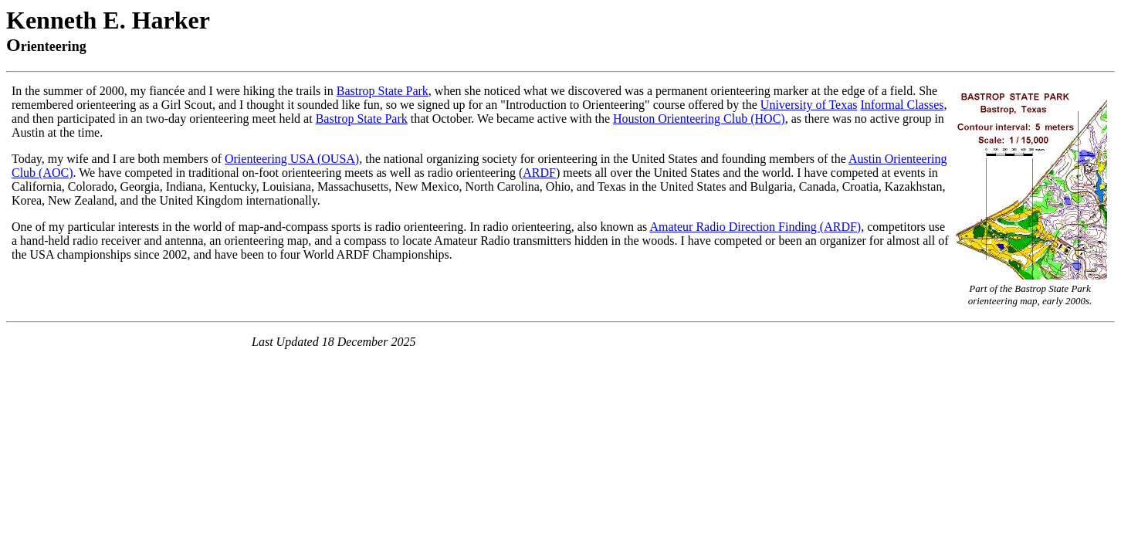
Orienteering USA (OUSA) (292, 158)
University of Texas (809, 104)
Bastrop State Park (382, 90)
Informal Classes (902, 104)
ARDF (539, 172)
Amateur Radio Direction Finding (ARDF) (755, 226)
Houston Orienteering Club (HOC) (699, 118)
